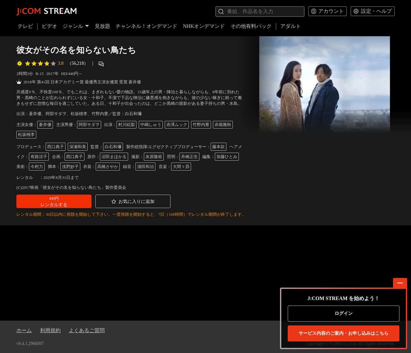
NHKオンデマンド (204, 26)
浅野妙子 (70, 166)
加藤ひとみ (226, 157)
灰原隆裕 (153, 157)
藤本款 (218, 147)
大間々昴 (181, 166)
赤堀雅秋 (222, 124)
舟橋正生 (189, 157)
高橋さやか (107, 166)
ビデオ (49, 26)
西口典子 (55, 147)
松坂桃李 (26, 134)
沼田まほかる (114, 157)
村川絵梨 (126, 124)
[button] (54, 201)
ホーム (24, 330)
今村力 (37, 166)
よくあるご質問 (87, 330)
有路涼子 (39, 157)
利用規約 (50, 330)
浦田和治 (145, 166)
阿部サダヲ (89, 124)
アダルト (290, 26)
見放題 (102, 26)
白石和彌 (113, 147)
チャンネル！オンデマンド (146, 26)
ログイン (344, 313)
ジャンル (76, 26)
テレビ (25, 26)
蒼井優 (45, 124)
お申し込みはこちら (344, 333)
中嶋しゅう (150, 124)
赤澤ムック (176, 124)
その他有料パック (251, 26)
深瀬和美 (77, 147)
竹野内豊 (201, 124)
